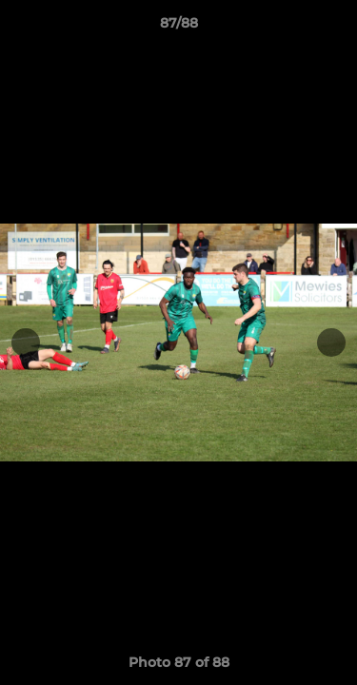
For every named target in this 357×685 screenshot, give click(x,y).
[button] (334, 27)
